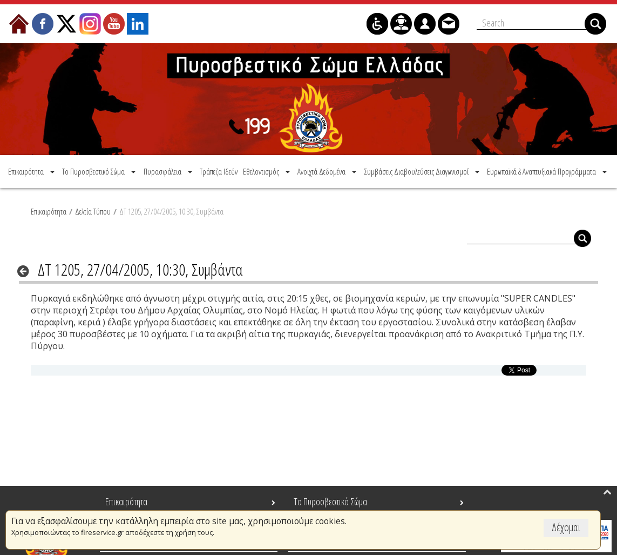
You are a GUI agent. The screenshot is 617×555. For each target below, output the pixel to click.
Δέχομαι (566, 527)
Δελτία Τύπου (93, 211)
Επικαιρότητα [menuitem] (126, 501)
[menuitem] (32, 171)
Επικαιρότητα (48, 211)
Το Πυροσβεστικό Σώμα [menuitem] (330, 501)
